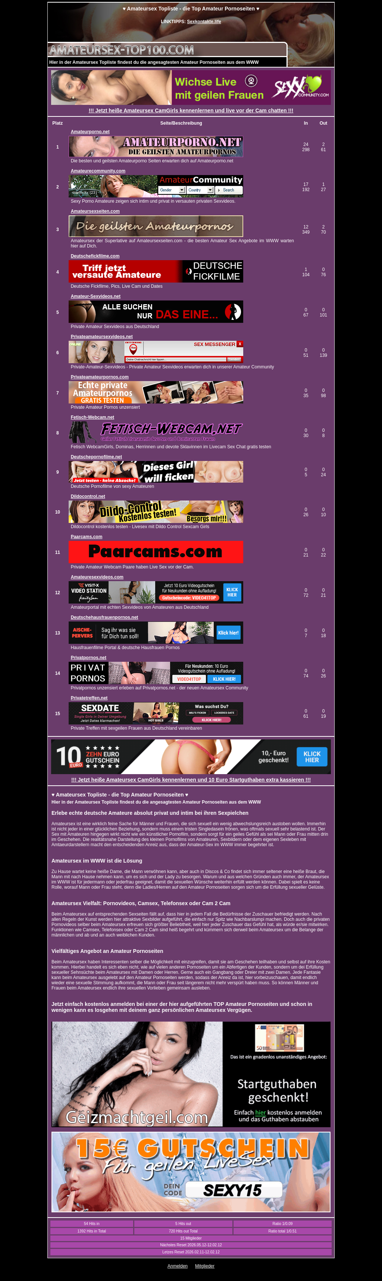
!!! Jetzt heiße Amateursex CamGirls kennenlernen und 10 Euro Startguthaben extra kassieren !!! (191, 780)
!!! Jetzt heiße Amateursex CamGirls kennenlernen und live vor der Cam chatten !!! (191, 110)
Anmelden (177, 1266)
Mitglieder (205, 1266)
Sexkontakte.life (204, 21)
